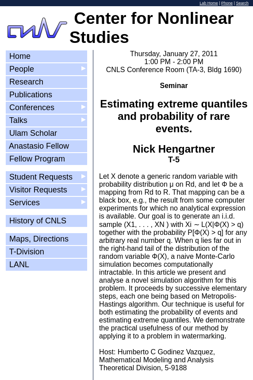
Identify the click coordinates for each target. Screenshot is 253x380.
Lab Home (208, 3)
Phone (227, 3)
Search (242, 3)
